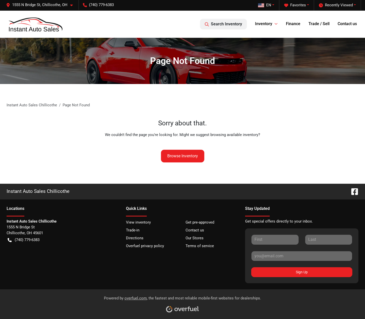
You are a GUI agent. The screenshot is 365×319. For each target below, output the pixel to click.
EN (264, 5)
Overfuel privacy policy (145, 246)
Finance (293, 23)
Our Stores (195, 238)
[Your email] (301, 256)
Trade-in (132, 230)
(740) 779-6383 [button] (98, 5)
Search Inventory (223, 24)
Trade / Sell (319, 23)
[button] (41, 5)
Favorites (295, 5)
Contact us (347, 23)
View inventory (138, 222)
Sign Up (302, 272)
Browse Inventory (182, 156)
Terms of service (200, 246)
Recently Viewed (336, 5)
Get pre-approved (200, 222)
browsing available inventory (234, 134)
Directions (134, 238)
